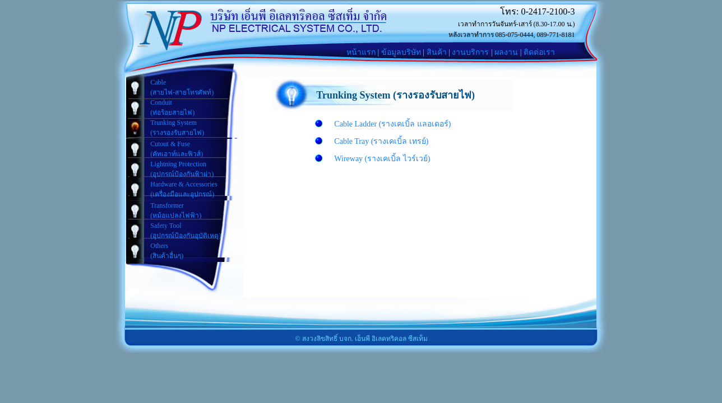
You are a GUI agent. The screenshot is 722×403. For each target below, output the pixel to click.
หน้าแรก (361, 52)
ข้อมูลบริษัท (401, 52)
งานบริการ (470, 52)
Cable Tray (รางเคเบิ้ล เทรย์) (381, 141)
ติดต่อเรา (539, 52)
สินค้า (437, 52)
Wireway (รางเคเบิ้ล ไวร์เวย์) (382, 158)
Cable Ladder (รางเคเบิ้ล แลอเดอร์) (392, 124)
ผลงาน (506, 52)
